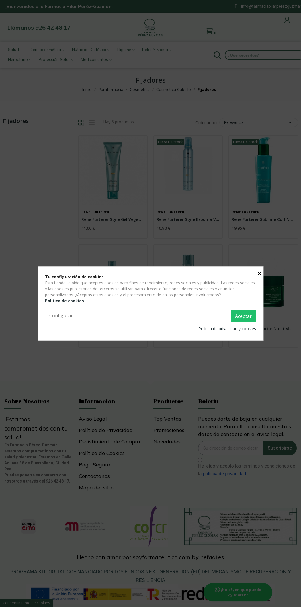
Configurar (61, 315)
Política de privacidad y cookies (227, 328)
